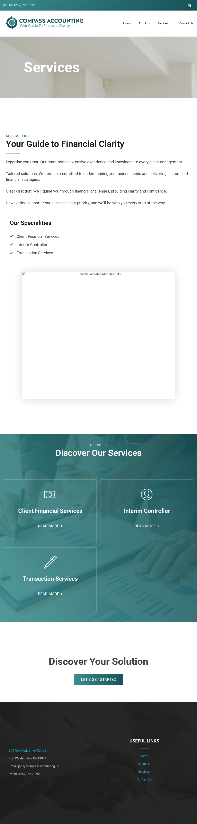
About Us (144, 764)
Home (144, 756)
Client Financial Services (55, 510)
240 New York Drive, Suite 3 (28, 750)
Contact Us (144, 779)
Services (144, 771)
